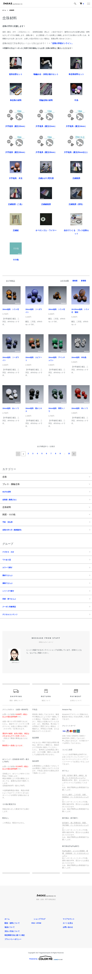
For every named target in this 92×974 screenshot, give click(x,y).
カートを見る (65, 932)
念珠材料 (13, 10)
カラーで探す (8, 571)
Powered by (46, 967)
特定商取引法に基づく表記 (12, 944)
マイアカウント (66, 928)
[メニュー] (88, 3)
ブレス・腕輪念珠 (11, 483)
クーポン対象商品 (11, 614)
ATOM (38, 932)
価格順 (74, 281)
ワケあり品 (7, 563)
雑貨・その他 (8, 515)
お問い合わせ (65, 936)
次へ (73, 453)
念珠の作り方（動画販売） (15, 532)
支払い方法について (9, 940)
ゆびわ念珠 (7, 491)
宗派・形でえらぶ (11, 606)
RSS (33, 932)
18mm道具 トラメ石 (56, 309)
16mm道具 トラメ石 (10, 309)
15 (69, 453)
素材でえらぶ (8, 580)
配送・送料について (9, 932)
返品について (7, 936)
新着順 (83, 281)
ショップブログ (37, 928)
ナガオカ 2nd (9, 554)
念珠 (4, 476)
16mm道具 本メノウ (79, 408)
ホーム (4, 10)
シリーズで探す (9, 597)
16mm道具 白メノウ (10, 408)
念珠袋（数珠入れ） (12, 500)
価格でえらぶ (8, 589)
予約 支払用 (8, 523)
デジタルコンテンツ (12, 623)
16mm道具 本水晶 (78, 357)
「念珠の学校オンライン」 (61, 43)
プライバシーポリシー (10, 948)
